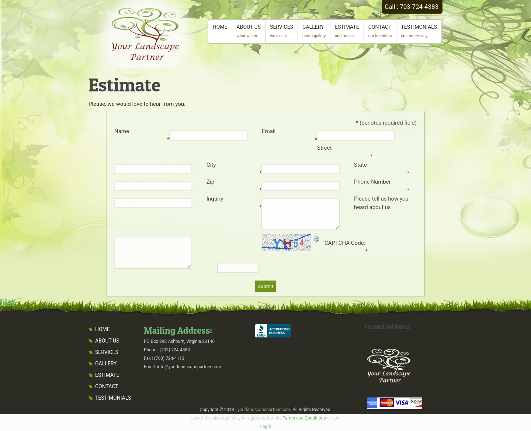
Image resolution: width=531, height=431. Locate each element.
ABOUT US (249, 31)
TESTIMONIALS (419, 31)
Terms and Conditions (304, 418)
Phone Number (372, 181)
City (211, 164)
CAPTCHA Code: (344, 243)
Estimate (124, 84)
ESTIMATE (347, 31)
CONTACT (380, 31)
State (360, 164)
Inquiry (214, 198)
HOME (220, 31)
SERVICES (281, 31)
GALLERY (314, 31)
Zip (210, 181)
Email (268, 131)
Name (121, 131)
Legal (265, 426)
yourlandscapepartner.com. (264, 409)
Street (324, 148)
